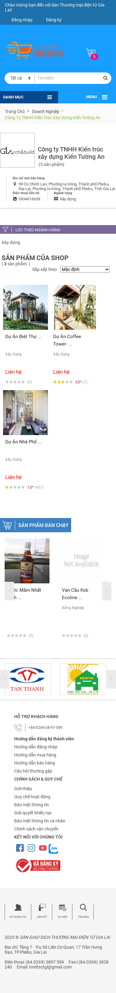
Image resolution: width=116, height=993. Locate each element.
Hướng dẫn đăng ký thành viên (44, 738)
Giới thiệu (23, 788)
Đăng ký (54, 19)
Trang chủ (15, 111)
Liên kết (42, 917)
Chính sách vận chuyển (36, 828)
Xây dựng (11, 242)
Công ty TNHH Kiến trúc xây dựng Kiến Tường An (53, 117)
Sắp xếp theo (44, 269)
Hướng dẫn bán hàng (34, 762)
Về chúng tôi (18, 917)
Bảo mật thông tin (31, 804)
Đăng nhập (21, 19)
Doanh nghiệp (45, 111)
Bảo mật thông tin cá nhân (39, 820)
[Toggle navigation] (104, 97)
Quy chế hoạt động (32, 796)
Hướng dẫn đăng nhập (36, 746)
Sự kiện (62, 917)
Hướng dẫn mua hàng (35, 754)
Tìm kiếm (83, 917)
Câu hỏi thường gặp (33, 771)
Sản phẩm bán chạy (43, 525)
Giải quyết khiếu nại (32, 812)
